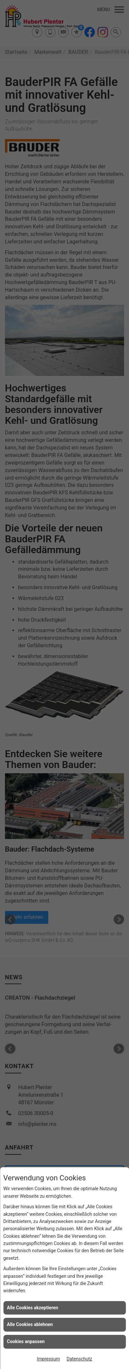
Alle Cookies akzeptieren (32, 1307)
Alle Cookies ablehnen (30, 1324)
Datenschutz (79, 1358)
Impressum (48, 1358)
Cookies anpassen (26, 1341)
